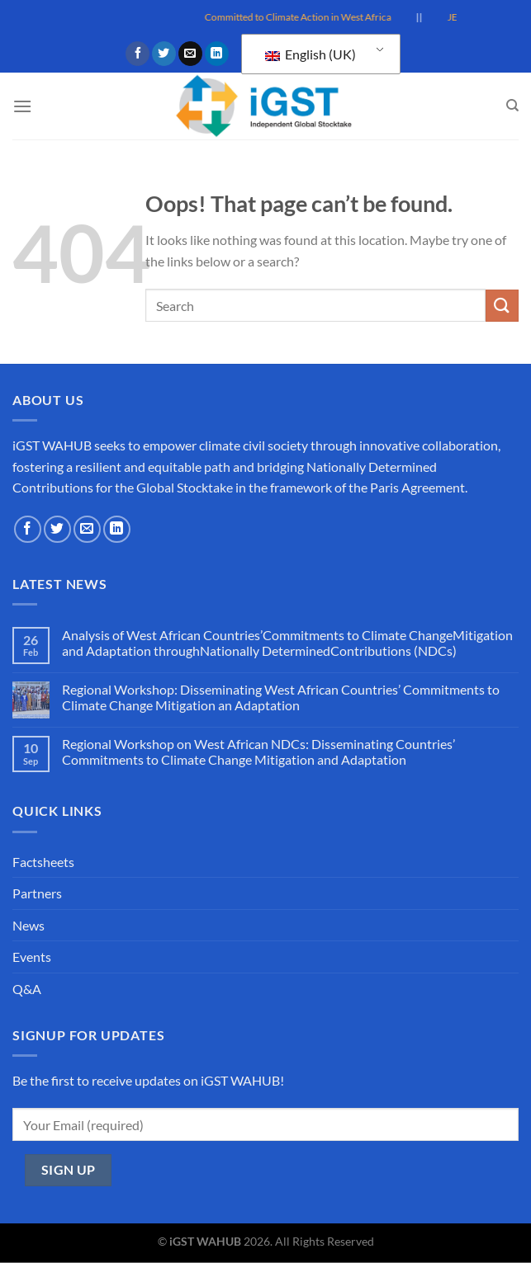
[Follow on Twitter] (164, 53)
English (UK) (310, 54)
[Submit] (502, 306)
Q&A (26, 989)
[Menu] (22, 106)
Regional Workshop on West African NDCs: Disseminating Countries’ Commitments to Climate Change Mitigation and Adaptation (258, 751)
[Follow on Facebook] (137, 53)
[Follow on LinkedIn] (217, 53)
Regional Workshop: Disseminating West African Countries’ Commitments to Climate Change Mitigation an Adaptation (281, 697)
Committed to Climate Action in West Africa (310, 17)
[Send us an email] (190, 53)
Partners (37, 893)
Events (31, 956)
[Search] (512, 105)
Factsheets (43, 861)
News (28, 925)
